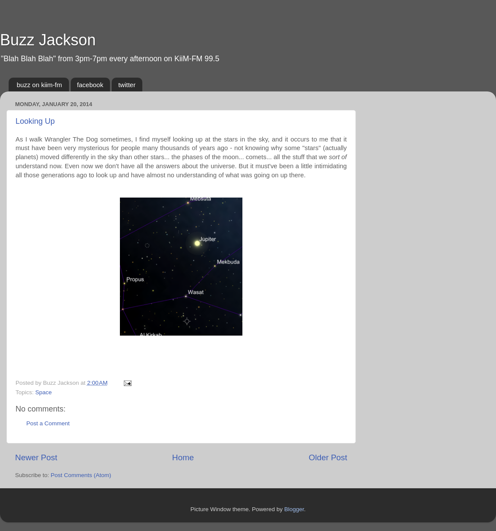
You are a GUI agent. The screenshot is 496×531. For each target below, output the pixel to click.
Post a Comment (48, 423)
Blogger (294, 509)
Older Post (328, 457)
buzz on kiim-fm (39, 84)
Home (183, 457)
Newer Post (36, 457)
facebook (90, 84)
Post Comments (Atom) (81, 475)
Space (43, 392)
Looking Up (35, 121)
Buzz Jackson (48, 40)
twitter (126, 84)
